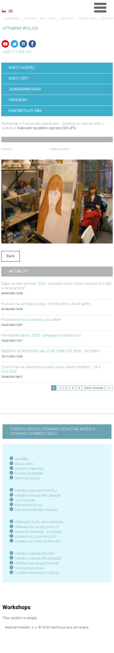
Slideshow (57, 149)
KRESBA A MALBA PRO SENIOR (37, 495)
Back (11, 256)
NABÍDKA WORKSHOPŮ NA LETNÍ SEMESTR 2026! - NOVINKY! (50, 351)
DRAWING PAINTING (29, 469)
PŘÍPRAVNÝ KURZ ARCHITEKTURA (39, 522)
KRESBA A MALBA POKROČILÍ (36, 490)
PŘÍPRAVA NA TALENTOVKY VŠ (37, 527)
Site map (29, 18)
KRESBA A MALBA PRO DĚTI (35, 554)
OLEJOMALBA (25, 500)
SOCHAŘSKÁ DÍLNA (29, 568)
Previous (6, 149)
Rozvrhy (67, 18)
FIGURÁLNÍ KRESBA (29, 473)
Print (53, 18)
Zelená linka (87, 18)
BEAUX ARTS (24, 464)
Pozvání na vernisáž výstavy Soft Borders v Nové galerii (45, 304)
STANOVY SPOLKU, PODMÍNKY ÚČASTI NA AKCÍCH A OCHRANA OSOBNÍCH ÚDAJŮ (52, 431)
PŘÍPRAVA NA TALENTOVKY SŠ (37, 563)
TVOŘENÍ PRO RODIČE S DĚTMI (37, 573)
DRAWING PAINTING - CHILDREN (38, 532)
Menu (100, 7)
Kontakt (107, 18)
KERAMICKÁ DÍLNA (28, 505)
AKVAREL (22, 459)
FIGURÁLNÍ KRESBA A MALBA (36, 510)
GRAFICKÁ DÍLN (26, 478)
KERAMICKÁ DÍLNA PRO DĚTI (35, 537)
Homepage (11, 18)
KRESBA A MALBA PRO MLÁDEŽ (38, 558)
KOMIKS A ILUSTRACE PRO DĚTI (38, 541)
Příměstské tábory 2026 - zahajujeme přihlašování (41, 335)
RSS (42, 18)
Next (66, 149)
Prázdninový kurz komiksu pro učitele (31, 320)
